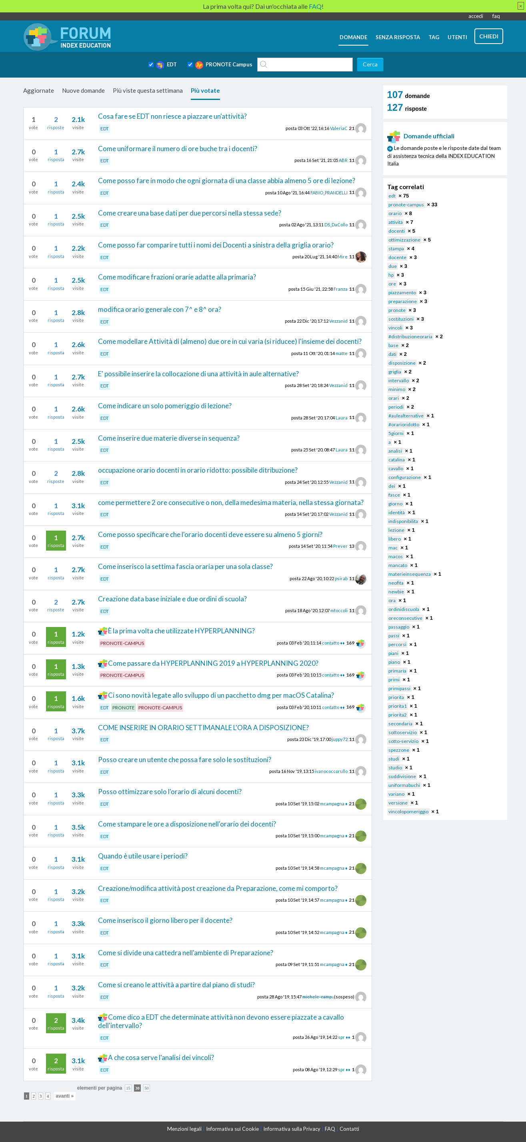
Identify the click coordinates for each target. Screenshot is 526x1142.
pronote (397, 310)
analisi (395, 451)
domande (353, 37)
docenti (396, 231)
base (393, 345)
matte (342, 353)
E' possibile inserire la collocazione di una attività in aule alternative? (198, 373)
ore (392, 284)
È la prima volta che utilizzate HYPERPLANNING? (181, 631)
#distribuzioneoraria (410, 336)
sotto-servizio (403, 741)
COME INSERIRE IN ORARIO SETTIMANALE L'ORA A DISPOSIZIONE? (203, 727)
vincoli (395, 328)
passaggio (398, 627)
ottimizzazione (404, 240)
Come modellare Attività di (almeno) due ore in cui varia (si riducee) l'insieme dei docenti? (230, 341)
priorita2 (397, 715)
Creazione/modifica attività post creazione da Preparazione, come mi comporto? (218, 888)
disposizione (402, 363)
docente (397, 257)
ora (392, 600)
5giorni (396, 433)
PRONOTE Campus (223, 65)
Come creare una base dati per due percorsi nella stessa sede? (189, 213)
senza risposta (398, 37)
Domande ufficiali (420, 136)
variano (396, 794)
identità (396, 512)
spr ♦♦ (344, 1037)
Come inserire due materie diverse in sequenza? (169, 438)
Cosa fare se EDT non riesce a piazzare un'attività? (172, 116)
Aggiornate (38, 90)
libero (394, 539)
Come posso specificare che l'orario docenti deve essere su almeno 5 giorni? (210, 534)
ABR (343, 160)
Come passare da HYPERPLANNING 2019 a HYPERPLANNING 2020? (213, 663)
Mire (343, 256)
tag (433, 37)
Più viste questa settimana (148, 90)
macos (395, 556)
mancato (397, 565)
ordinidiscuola (403, 609)
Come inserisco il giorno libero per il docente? (165, 920)
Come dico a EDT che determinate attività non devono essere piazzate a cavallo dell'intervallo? (221, 1021)
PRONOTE (123, 708)
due (392, 266)
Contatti (349, 1129)
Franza (341, 288)
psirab (341, 578)
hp (391, 275)
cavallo (395, 468)
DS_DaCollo (336, 224)
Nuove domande (83, 90)
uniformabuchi (404, 785)
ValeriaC (339, 128)
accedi (475, 16)
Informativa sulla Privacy (291, 1129)
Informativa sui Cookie (232, 1129)
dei (391, 486)
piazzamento (402, 292)
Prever (340, 546)
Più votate (205, 90)
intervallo (398, 380)
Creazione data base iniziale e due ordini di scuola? (172, 599)
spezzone (398, 750)
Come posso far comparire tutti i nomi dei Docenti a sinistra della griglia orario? (216, 245)
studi (393, 759)
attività (395, 222)
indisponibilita (403, 521)
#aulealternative (406, 416)
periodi (396, 407)
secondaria (400, 724)
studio (395, 768)
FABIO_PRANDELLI (329, 192)
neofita (396, 583)
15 (128, 1088)
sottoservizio (402, 732)
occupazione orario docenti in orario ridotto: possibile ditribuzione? (198, 470)
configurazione (404, 477)
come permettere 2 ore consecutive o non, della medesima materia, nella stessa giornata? (231, 502)
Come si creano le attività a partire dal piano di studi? (176, 984)
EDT (166, 65)
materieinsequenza (409, 574)
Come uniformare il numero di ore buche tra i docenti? (177, 148)
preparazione (402, 301)
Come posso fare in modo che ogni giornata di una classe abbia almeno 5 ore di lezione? (226, 180)
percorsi (397, 644)
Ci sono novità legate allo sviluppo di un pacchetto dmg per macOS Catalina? (221, 695)
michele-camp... (318, 996)
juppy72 (340, 739)
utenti (457, 37)
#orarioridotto (403, 424)
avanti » (65, 1096)
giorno (395, 504)
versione (398, 803)
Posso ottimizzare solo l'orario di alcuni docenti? (170, 791)
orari (393, 398)
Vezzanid (338, 320)
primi (394, 680)
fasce (394, 495)
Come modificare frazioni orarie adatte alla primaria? (177, 277)
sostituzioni (401, 319)
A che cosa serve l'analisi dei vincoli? (161, 1057)
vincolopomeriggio (408, 812)
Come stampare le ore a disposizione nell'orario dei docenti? (187, 824)
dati (392, 354)
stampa (396, 249)
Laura (342, 417)
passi (393, 636)
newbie (396, 592)
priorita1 (397, 706)
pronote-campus (406, 205)
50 (146, 1088)
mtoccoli (339, 610)
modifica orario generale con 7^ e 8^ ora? (159, 309)
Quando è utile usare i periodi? (143, 856)
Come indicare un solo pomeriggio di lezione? (165, 405)
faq (496, 16)
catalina (396, 460)
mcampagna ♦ (334, 803)
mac (393, 548)
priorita (396, 697)
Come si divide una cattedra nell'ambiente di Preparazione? (185, 952)
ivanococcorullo (331, 771)
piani (393, 653)
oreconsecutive (405, 618)
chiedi (488, 36)
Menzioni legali (184, 1129)
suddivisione (402, 776)
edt (392, 196)
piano (394, 662)
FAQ (330, 1129)
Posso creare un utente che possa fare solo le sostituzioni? (184, 759)
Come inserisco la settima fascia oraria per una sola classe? (185, 566)
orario (395, 213)
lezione (396, 530)
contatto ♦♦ (333, 642)
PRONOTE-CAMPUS (122, 643)
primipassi (399, 688)
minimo (396, 389)
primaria (397, 671)
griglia (394, 372)
